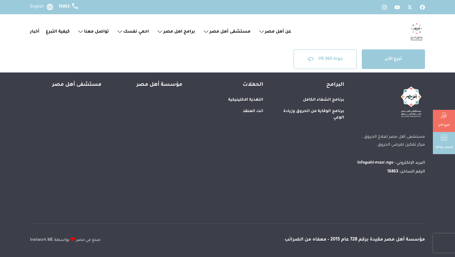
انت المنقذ (253, 111)
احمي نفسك (133, 31)
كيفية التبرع (58, 31)
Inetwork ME (41, 240)
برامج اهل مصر (176, 31)
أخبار (34, 31)
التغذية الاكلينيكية (245, 100)
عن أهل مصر (275, 31)
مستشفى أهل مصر (227, 31)
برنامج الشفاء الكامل (323, 100)
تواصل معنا (93, 31)
